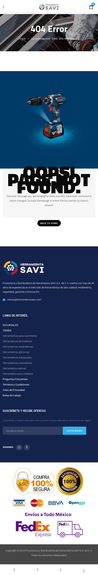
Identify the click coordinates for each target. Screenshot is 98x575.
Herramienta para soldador (18, 373)
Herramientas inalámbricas (18, 346)
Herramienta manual (14, 368)
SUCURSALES (10, 325)
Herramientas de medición (17, 341)
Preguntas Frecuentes (15, 379)
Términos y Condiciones (16, 384)
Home (22, 38)
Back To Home (49, 223)
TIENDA (7, 330)
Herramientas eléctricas (16, 352)
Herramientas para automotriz (20, 335)
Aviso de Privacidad (14, 390)
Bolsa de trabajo (12, 395)
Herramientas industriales (17, 357)
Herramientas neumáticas (17, 362)
